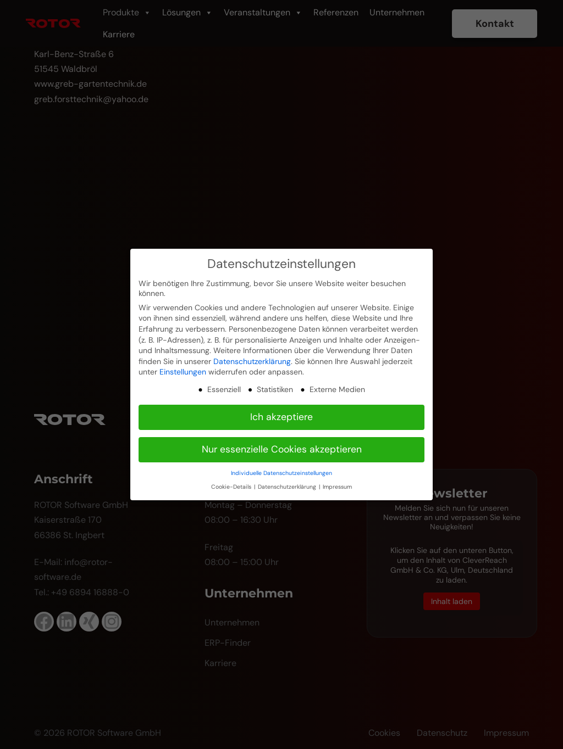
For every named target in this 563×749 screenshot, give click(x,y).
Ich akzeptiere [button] (281, 417)
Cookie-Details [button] (232, 486)
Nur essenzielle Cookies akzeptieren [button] (282, 449)
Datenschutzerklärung (252, 361)
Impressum (337, 486)
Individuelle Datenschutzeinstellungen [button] (281, 473)
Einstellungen (182, 372)
